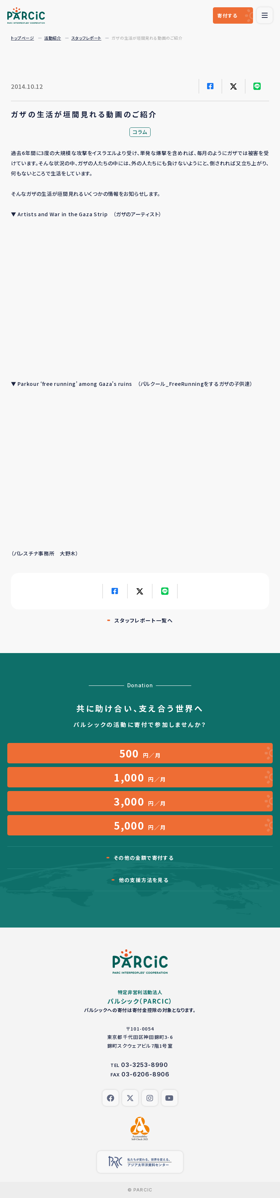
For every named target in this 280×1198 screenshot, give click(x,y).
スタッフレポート (86, 38)
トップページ (22, 38)
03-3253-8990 (144, 1064)
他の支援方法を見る (144, 879)
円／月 (140, 753)
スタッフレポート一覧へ (143, 620)
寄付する (227, 15)
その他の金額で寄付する (144, 857)
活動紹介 (52, 38)
